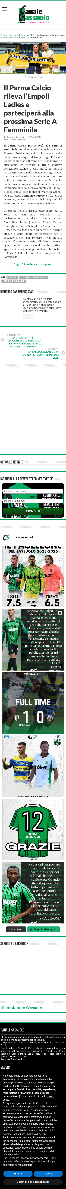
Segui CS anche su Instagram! (33, 264)
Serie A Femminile (13, 281)
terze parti (8, 1106)
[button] (61, 1077)
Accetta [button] (48, 1173)
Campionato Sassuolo (22, 1008)
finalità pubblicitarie (41, 1123)
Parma (12, 277)
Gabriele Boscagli (15, 137)
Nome (33, 487)
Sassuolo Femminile (20, 35)
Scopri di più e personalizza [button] (33, 1181)
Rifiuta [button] (18, 1173)
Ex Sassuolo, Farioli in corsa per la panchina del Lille (41, 353)
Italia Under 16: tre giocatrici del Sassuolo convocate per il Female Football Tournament (25, 341)
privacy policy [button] (10, 1082)
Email (33, 496)
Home (4, 35)
